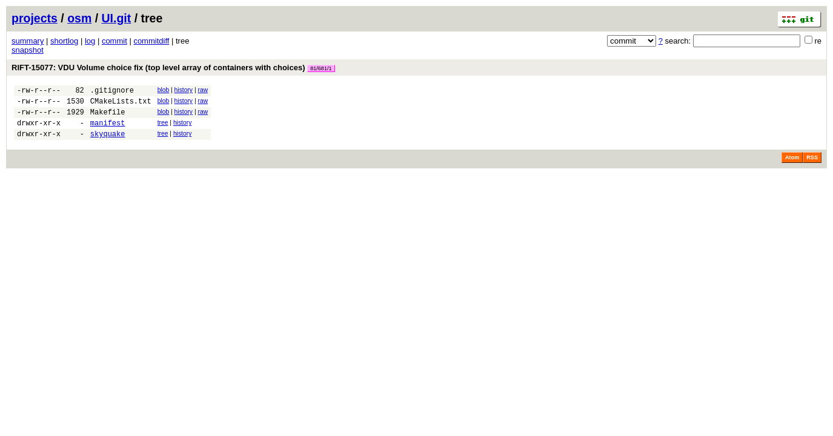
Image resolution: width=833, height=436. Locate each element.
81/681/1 (320, 68)
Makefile (107, 117)
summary (28, 40)
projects (35, 18)
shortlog (64, 40)
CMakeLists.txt (120, 104)
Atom (792, 167)
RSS (812, 167)
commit (114, 40)
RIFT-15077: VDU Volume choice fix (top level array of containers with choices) (173, 67)
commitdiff (151, 40)
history (183, 90)
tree (163, 128)
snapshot (28, 49)
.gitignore (112, 92)
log (90, 40)
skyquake (107, 142)
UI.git (116, 18)
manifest (107, 130)
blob (164, 90)
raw (202, 90)
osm (79, 18)
